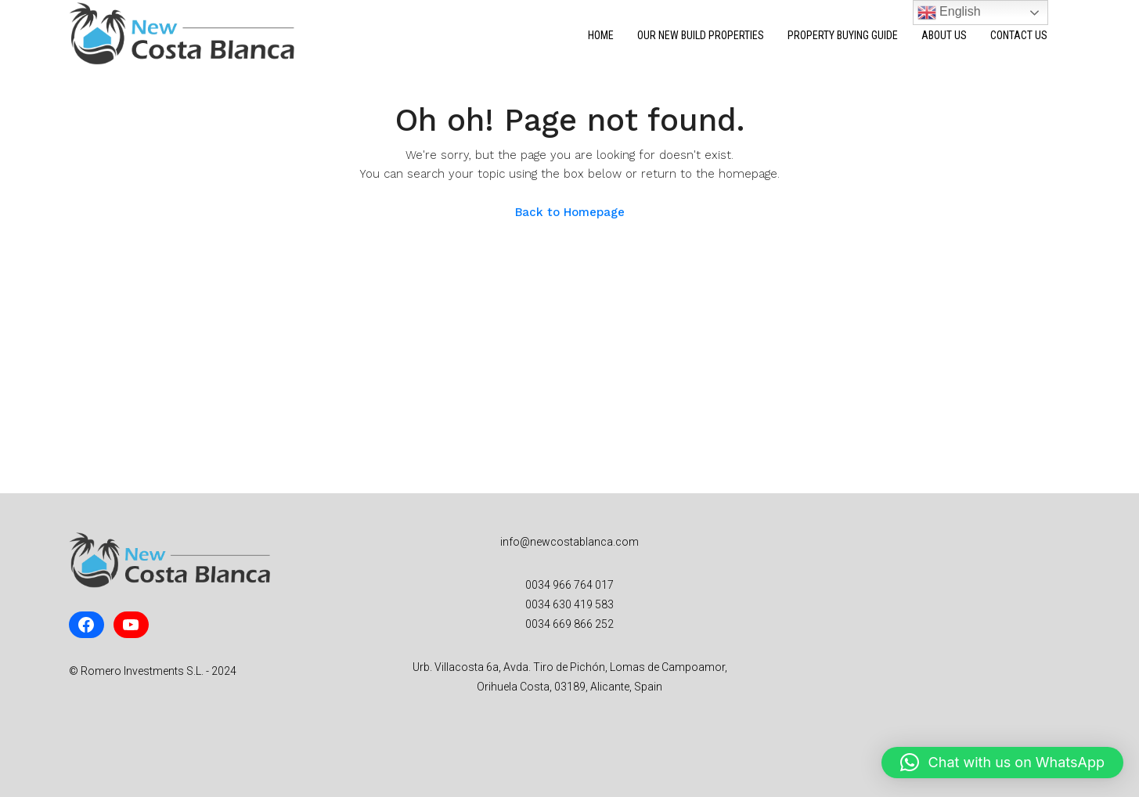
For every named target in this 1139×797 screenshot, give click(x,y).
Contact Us (1018, 35)
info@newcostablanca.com (569, 542)
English (949, 12)
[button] (1002, 762)
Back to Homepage (570, 212)
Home (601, 35)
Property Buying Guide (843, 35)
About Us (944, 35)
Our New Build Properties (700, 35)
